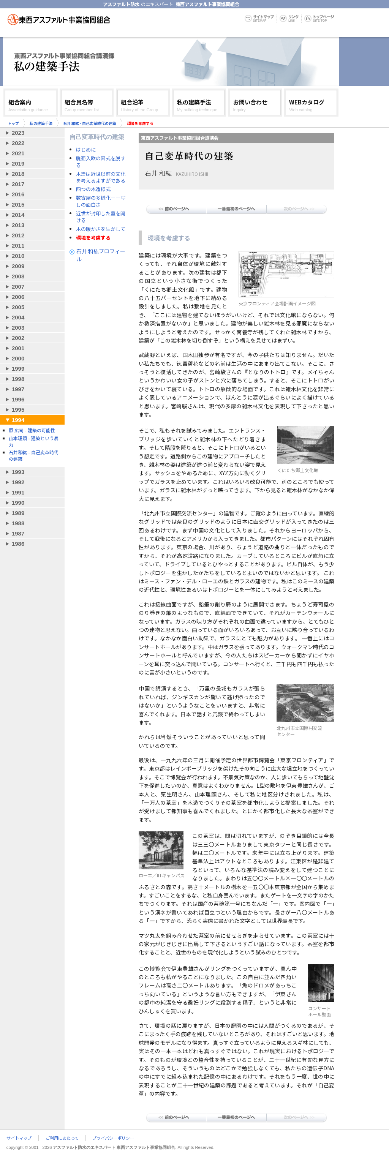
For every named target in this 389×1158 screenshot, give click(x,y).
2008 (18, 276)
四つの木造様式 (93, 189)
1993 (18, 472)
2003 (18, 327)
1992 (18, 482)
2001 (18, 348)
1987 (18, 533)
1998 (18, 379)
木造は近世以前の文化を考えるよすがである (100, 177)
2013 (18, 225)
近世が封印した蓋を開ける (100, 217)
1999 (18, 368)
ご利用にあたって (62, 1138)
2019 (18, 163)
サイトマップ (19, 1138)
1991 (18, 492)
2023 (18, 133)
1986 (18, 543)
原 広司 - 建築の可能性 (32, 430)
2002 (18, 338)
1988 (18, 523)
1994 (18, 420)
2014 (18, 215)
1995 (18, 409)
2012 (18, 235)
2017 (18, 184)
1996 (18, 399)
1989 (18, 513)
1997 (18, 389)
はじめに (86, 149)
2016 (18, 194)
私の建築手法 (41, 123)
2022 (18, 143)
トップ (13, 123)
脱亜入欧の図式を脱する (100, 162)
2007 (18, 286)
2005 (18, 307)
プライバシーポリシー (113, 1138)
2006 (18, 297)
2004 (18, 317)
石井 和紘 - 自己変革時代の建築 (89, 123)
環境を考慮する (93, 237)
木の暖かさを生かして (100, 229)
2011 (18, 245)
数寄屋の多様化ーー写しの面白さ (100, 201)
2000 (18, 358)
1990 (18, 502)
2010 (18, 256)
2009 (18, 266)
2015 (18, 204)
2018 (18, 174)
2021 (18, 153)
